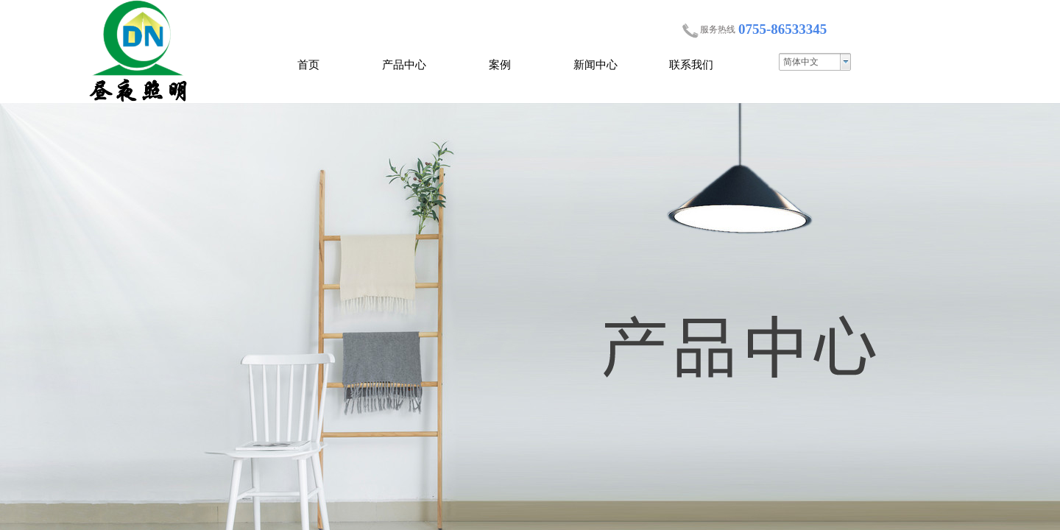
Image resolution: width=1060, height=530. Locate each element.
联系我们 (691, 65)
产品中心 (404, 65)
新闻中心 (595, 65)
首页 (308, 65)
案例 (500, 65)
